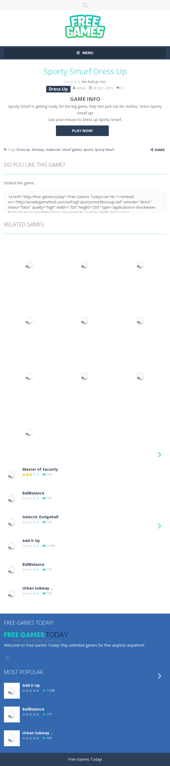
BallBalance (33, 493)
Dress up (23, 149)
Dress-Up (58, 89)
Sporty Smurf (104, 149)
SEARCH (85, 5)
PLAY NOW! (82, 130)
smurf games (72, 149)
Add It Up (31, 540)
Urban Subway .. (37, 588)
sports (88, 149)
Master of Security (40, 469)
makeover (53, 149)
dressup (38, 149)
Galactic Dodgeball (40, 516)
